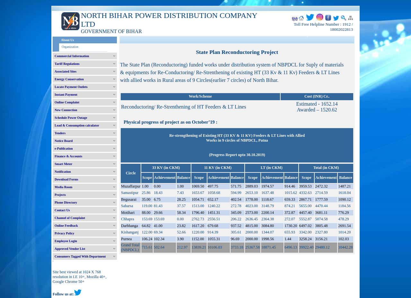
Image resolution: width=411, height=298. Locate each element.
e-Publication (64, 148)
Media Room (63, 187)
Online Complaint (67, 102)
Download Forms (66, 179)
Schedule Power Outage (71, 117)
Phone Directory (66, 202)
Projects (60, 195)
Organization (70, 46)
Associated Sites (65, 71)
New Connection (66, 110)
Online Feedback (66, 225)
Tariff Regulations (67, 64)
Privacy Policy (64, 233)
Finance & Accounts (68, 156)
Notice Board (64, 141)
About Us (67, 40)
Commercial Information (72, 56)
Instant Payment (66, 94)
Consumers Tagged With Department (80, 256)
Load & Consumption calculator (77, 125)
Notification (63, 171)
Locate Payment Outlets (71, 87)
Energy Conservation (69, 79)
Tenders (60, 133)
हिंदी (295, 19)
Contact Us (62, 210)
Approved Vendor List (70, 248)
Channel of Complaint (70, 218)
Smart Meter (63, 164)
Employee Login (66, 241)
